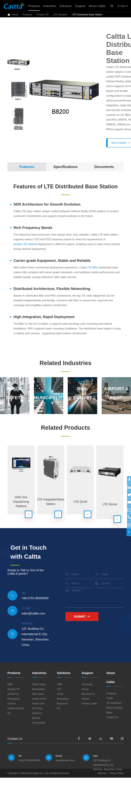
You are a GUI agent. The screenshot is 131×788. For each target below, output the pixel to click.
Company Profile (111, 706)
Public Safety (39, 694)
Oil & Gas (37, 718)
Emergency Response (63, 711)
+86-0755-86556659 (35, 608)
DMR (10, 694)
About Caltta (110, 688)
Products (27, 16)
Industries (39, 683)
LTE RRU (92, 271)
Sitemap (102, 783)
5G (9, 723)
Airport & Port (39, 709)
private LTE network (25, 247)
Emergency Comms (13, 711)
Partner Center (89, 714)
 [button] (18, 132)
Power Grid (38, 714)
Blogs (109, 723)
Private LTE (42, 16)
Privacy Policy (117, 783)
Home (15, 16)
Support (87, 683)
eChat (60, 704)
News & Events (114, 718)
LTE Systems (60, 16)
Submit (82, 626)
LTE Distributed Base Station (87, 16)
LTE (59, 699)
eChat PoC (13, 704)
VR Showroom (114, 713)
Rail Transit (38, 704)
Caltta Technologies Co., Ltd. (34, 783)
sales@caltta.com (33, 623)
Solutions (63, 683)
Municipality (38, 699)
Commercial (38, 733)
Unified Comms (15, 718)
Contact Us (112, 727)
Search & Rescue (37, 726)
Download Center (87, 697)
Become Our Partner (88, 706)
